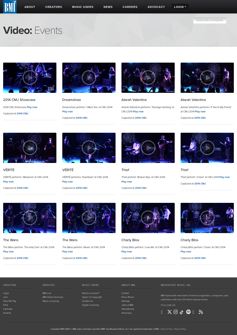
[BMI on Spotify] (189, 312)
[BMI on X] (170, 312)
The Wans (10, 240)
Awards (7, 312)
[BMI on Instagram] (176, 312)
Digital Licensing (90, 305)
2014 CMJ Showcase (19, 100)
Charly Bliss (130, 240)
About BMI (128, 285)
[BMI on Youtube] (195, 312)
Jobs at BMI (127, 305)
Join (5, 297)
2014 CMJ (22, 113)
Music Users (90, 285)
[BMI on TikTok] (182, 312)
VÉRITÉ (8, 170)
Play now (32, 107)
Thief (125, 170)
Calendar (7, 309)
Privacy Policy (180, 329)
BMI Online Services (53, 297)
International (127, 309)
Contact (125, 293)
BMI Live (47, 293)
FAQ (5, 305)
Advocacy (126, 312)
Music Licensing (51, 301)
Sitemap (125, 301)
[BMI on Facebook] (163, 312)
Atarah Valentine (134, 100)
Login (6, 293)
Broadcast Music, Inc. (176, 285)
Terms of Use (166, 329)
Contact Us (87, 301)
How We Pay (9, 301)
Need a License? (90, 293)
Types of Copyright (92, 297)
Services (49, 285)
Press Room (127, 297)
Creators (9, 285)
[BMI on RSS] (201, 312)
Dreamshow (71, 100)
